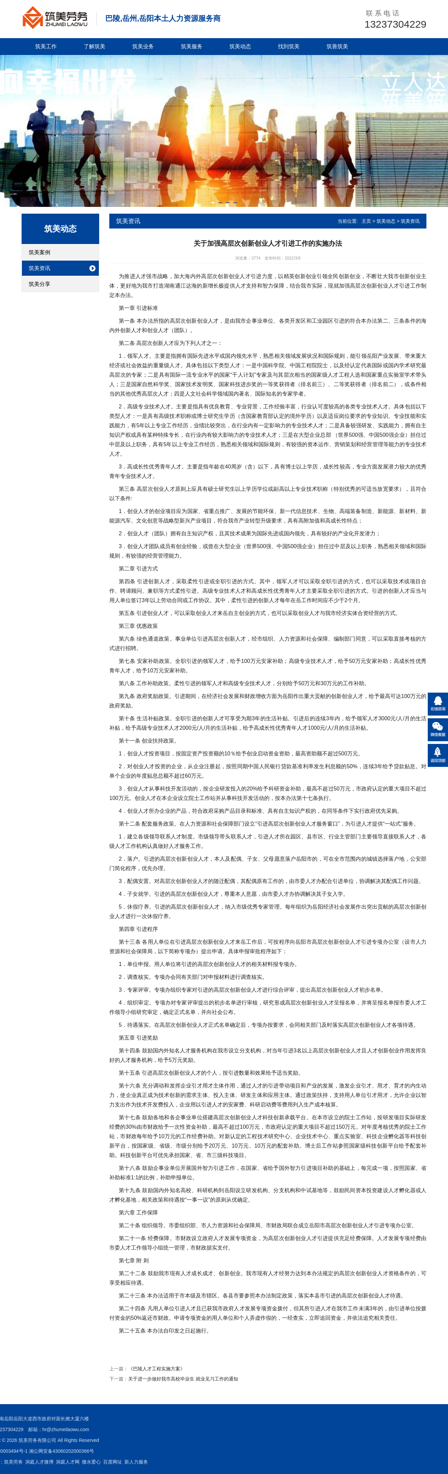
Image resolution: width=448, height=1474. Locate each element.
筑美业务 (143, 46)
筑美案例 (39, 252)
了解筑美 (94, 46)
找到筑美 (289, 46)
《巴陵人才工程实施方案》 (156, 1368)
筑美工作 (46, 46)
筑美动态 (240, 46)
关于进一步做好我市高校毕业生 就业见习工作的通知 (183, 1379)
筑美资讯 (39, 268)
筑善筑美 (337, 46)
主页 (366, 221)
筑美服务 (191, 46)
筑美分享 (39, 284)
